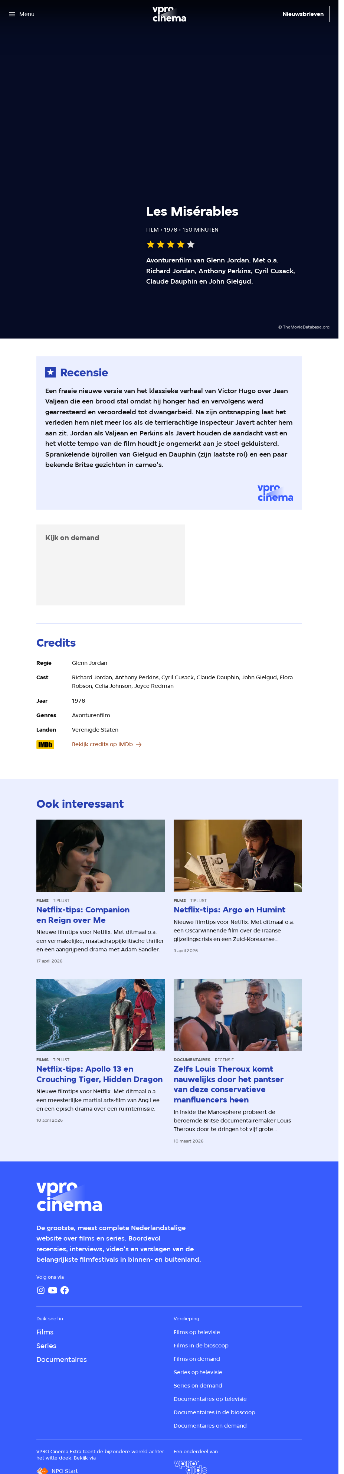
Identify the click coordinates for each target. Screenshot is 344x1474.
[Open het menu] (21, 14)
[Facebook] (64, 1290)
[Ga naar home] (169, 14)
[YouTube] (52, 1290)
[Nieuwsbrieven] (303, 14)
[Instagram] (40, 1290)
